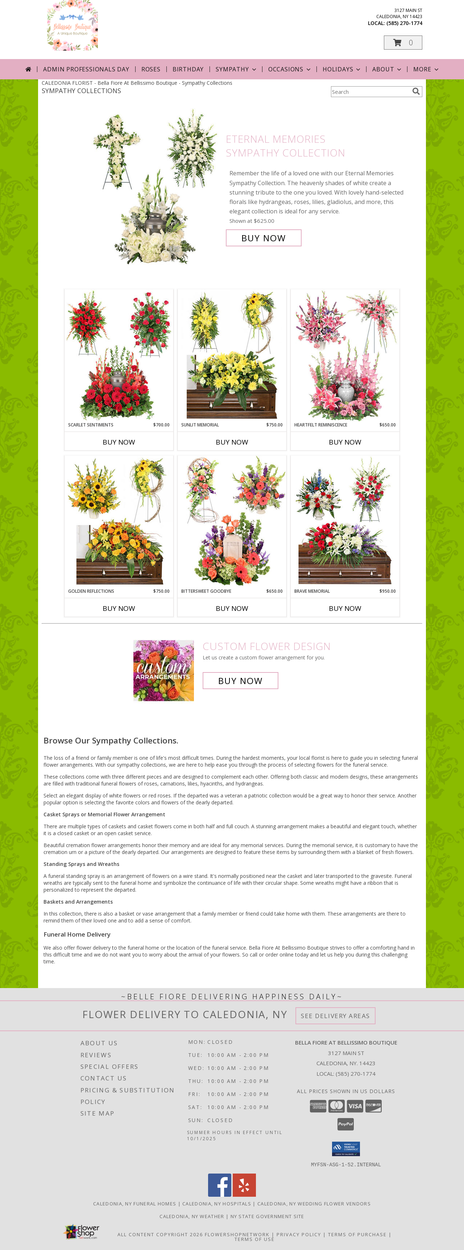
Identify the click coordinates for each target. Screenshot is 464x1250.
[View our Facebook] (219, 1194)
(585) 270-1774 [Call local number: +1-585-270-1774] (404, 23)
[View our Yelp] (244, 1194)
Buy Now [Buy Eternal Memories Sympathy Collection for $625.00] (263, 238)
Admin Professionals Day (86, 69)
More (426, 69)
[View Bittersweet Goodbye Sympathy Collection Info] (232, 522)
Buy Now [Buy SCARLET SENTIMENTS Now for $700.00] (119, 442)
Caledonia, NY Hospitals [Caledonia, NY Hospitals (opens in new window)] (216, 1203)
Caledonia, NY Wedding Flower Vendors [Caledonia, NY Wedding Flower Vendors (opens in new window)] (314, 1203)
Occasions (290, 69)
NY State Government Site (267, 1216)
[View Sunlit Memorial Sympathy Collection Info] (232, 355)
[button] (403, 43)
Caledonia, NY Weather (192, 1216)
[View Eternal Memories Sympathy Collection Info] (155, 188)
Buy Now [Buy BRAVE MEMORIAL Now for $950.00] (345, 608)
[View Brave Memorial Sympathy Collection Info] (345, 522)
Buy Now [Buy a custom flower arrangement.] (240, 681)
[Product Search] (370, 92)
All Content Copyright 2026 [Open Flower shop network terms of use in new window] (160, 1234)
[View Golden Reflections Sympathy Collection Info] (119, 522)
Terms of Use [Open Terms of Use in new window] (255, 1239)
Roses (151, 69)
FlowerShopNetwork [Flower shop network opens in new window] (237, 1234)
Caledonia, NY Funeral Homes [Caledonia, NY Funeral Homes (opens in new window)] (134, 1203)
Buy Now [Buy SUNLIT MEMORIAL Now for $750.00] (232, 442)
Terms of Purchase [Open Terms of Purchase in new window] (357, 1234)
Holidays (342, 69)
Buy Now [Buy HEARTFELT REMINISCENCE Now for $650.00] (345, 442)
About (387, 69)
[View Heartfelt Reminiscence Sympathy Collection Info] (345, 355)
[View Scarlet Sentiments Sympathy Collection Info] (119, 355)
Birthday (188, 69)
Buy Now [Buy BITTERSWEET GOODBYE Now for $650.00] (232, 608)
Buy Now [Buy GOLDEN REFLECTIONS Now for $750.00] (119, 608)
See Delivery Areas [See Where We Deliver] (335, 1016)
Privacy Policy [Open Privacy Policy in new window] (299, 1234)
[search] (416, 91)
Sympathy (236, 69)
